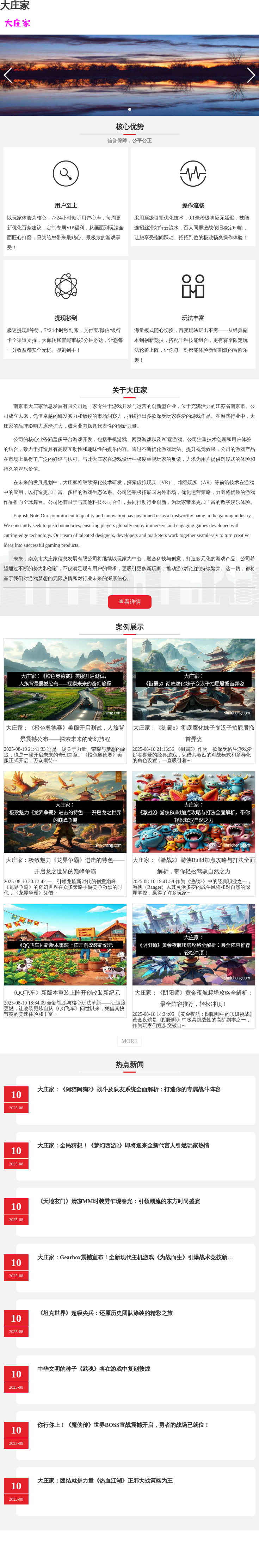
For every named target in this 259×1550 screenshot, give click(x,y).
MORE (129, 1041)
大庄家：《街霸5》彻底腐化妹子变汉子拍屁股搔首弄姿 (193, 733)
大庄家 (15, 5)
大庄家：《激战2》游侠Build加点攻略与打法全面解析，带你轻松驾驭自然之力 (193, 865)
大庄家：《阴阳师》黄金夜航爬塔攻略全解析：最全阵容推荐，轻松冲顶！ (194, 998)
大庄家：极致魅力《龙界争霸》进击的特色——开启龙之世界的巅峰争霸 (65, 865)
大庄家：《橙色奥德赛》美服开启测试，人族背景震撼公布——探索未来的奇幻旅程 (65, 733)
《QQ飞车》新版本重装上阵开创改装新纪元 (65, 993)
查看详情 (129, 602)
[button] (129, 109)
